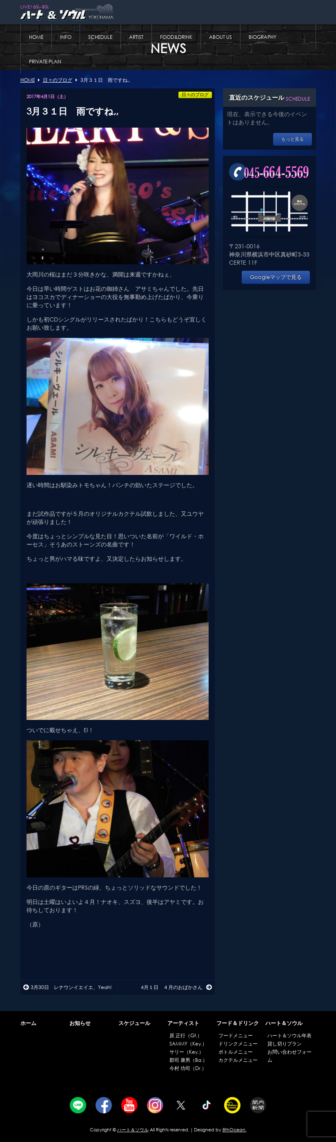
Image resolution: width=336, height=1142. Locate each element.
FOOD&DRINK (176, 37)
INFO (65, 37)
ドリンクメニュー (238, 1043)
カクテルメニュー (238, 1060)
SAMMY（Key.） (188, 1043)
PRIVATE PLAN (45, 61)
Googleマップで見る (276, 277)
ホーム (28, 1023)
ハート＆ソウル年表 (289, 1035)
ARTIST (136, 37)
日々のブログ (195, 95)
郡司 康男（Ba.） (188, 1060)
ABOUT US (220, 37)
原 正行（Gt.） (185, 1035)
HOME (36, 37)
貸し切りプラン (284, 1043)
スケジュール (134, 1023)
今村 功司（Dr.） (188, 1068)
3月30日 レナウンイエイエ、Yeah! (67, 987)
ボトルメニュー (235, 1051)
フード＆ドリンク (237, 1023)
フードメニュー (235, 1035)
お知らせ (80, 1023)
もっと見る (292, 139)
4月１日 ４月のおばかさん (176, 987)
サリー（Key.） (186, 1051)
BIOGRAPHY (262, 37)
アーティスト (183, 1023)
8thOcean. (235, 1129)
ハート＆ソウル (284, 1023)
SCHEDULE (100, 37)
